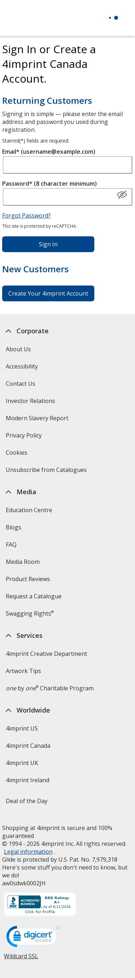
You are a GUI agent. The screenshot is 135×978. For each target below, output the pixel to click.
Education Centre (29, 510)
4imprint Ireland (27, 780)
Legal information (28, 852)
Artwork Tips (23, 671)
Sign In (48, 244)
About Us (18, 349)
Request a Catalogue (34, 596)
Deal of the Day (27, 801)
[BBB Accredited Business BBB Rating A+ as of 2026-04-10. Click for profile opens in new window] (40, 905)
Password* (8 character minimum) (49, 183)
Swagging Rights (30, 613)
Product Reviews (28, 579)
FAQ (11, 544)
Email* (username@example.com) (48, 152)
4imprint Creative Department (46, 654)
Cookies (17, 455)
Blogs (13, 527)
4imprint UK (22, 763)
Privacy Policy (25, 437)
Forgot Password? (26, 215)
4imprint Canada (28, 746)
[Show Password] (122, 195)
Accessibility (22, 366)
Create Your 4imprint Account (48, 293)
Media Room (23, 562)
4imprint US (22, 728)
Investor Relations (31, 403)
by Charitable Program (50, 688)
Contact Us (20, 384)
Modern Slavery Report (38, 420)
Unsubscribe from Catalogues (47, 472)
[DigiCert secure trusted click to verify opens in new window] (33, 938)
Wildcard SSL (21, 958)
